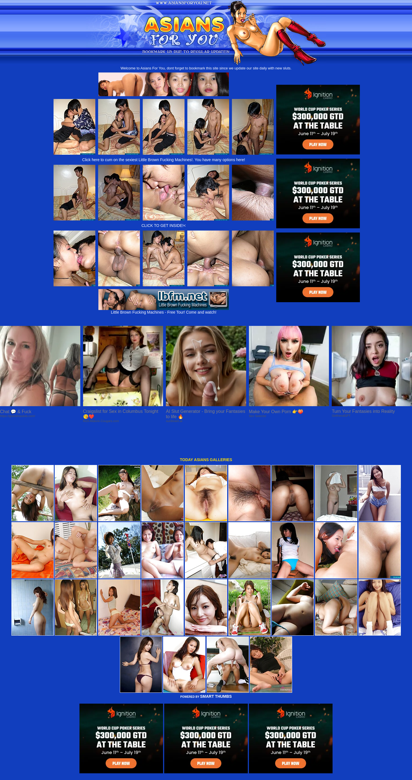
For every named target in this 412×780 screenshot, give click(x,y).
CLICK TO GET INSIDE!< (163, 225)
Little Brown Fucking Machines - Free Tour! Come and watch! (163, 310)
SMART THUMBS (216, 670)
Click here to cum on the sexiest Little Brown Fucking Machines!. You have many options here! (163, 160)
